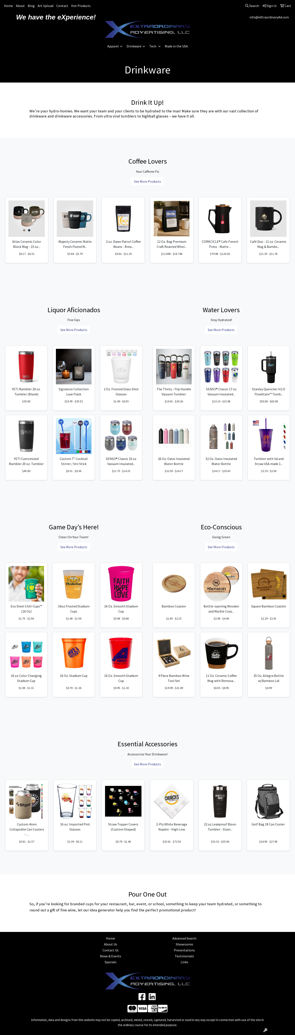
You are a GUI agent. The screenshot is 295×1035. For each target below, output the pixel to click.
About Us (110, 944)
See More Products (147, 181)
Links (184, 962)
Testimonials (184, 956)
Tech (153, 46)
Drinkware (134, 46)
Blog (31, 6)
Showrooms (184, 944)
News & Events (110, 956)
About (20, 6)
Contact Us (110, 950)
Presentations (184, 950)
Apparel (113, 46)
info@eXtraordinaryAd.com (269, 17)
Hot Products (81, 6)
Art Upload (45, 6)
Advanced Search (184, 938)
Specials (110, 962)
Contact (62, 6)
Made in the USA (176, 46)
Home (8, 6)
